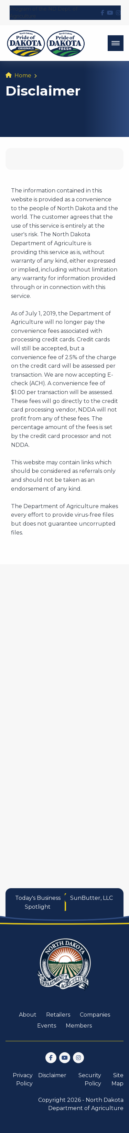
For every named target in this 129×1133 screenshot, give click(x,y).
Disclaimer (52, 1075)
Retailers (58, 1014)
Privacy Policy (23, 1079)
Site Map (117, 1079)
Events (46, 1025)
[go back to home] (65, 968)
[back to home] (46, 43)
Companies (95, 1014)
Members (79, 1025)
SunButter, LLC (91, 898)
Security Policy (89, 1079)
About (27, 1014)
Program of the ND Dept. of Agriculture (43, 12)
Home (22, 75)
